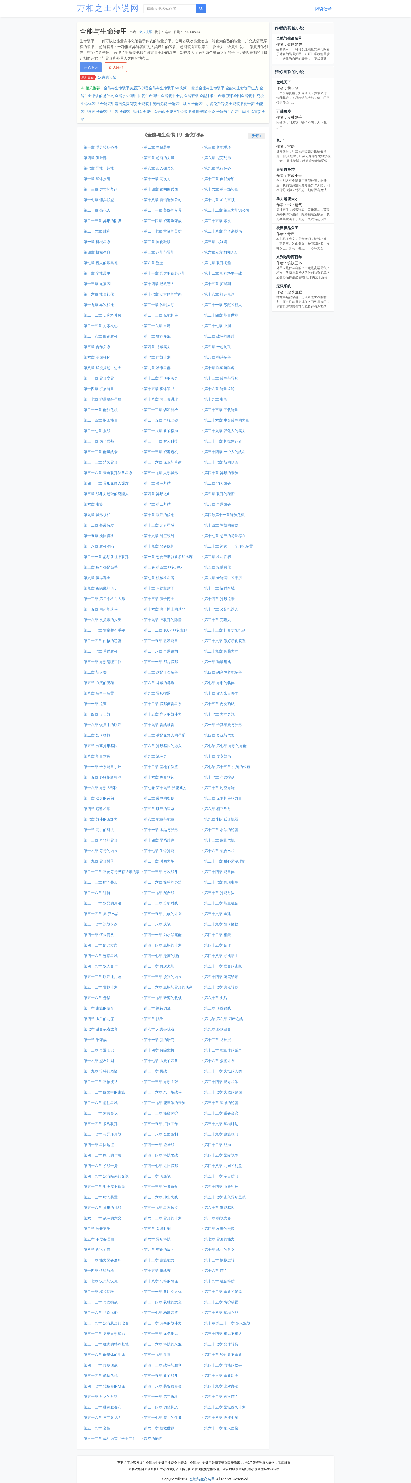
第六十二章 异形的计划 (163, 1218)
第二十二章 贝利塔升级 (102, 315)
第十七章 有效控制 (219, 777)
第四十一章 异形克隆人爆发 (106, 483)
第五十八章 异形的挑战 (102, 1208)
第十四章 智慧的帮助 (221, 525)
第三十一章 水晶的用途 (102, 903)
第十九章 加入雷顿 (219, 200)
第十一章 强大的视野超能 (164, 273)
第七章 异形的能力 (219, 1239)
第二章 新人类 (95, 672)
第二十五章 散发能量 (161, 641)
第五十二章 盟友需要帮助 (104, 1187)
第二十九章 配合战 (159, 893)
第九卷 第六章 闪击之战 (223, 1019)
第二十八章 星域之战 (221, 1313)
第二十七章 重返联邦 (101, 651)
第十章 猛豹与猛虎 (219, 368)
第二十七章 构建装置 (161, 1313)
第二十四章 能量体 (219, 872)
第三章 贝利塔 (215, 242)
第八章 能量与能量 (159, 819)
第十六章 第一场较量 (221, 189)
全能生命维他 (154, 111)
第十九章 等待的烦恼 (101, 1071)
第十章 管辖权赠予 (159, 588)
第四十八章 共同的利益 (223, 1166)
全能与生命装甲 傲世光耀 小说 (190, 111)
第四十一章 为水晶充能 (163, 935)
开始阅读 (91, 67)
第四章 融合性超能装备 (223, 672)
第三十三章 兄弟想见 (161, 1334)
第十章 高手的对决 (99, 830)
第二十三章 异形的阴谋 (102, 221)
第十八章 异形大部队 (101, 788)
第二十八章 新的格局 (161, 431)
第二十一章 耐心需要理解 (225, 861)
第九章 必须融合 (217, 1029)
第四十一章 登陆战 (159, 1145)
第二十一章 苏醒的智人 (223, 305)
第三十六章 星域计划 (221, 1124)
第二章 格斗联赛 (217, 557)
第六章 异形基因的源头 (163, 746)
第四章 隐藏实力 (157, 347)
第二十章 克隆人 (217, 620)
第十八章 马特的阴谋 (161, 1281)
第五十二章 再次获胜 (221, 1397)
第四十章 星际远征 (99, 1145)
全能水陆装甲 (126, 96)
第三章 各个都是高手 (101, 567)
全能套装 (191, 96)
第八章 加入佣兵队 (159, 168)
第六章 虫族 (93, 504)
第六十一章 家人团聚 (221, 1428)
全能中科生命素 (212, 96)
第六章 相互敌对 (217, 809)
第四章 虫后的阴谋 (99, 1019)
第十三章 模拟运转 (219, 1260)
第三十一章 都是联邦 (161, 662)
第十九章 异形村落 (99, 861)
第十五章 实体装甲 (159, 389)
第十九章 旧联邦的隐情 (163, 620)
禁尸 (280, 140)
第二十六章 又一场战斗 (163, 1092)
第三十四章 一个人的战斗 (225, 452)
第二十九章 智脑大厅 (221, 651)
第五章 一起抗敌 (217, 347)
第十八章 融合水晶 (219, 851)
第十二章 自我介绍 (219, 179)
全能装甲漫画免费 (152, 104)
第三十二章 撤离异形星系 (104, 1334)
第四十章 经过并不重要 (223, 1355)
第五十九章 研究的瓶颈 (163, 998)
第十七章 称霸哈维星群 (102, 399)
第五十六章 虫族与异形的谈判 (168, 987)
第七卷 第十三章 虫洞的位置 (227, 767)
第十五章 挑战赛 (157, 1271)
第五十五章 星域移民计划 (225, 1407)
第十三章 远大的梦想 (101, 189)
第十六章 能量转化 (99, 294)
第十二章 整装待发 (99, 525)
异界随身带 (285, 169)
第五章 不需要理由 (99, 1239)
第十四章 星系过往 (159, 840)
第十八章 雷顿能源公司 (163, 200)
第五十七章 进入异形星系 (225, 1197)
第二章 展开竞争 (97, 1229)
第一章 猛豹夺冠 (157, 336)
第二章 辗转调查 (157, 1008)
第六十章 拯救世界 (159, 1428)
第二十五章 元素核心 (101, 326)
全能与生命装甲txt (231, 111)
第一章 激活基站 (157, 483)
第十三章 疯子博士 (159, 599)
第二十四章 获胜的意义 (163, 1302)
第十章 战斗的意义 (219, 1250)
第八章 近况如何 (97, 1250)
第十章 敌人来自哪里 (221, 693)
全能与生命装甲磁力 (241, 88)
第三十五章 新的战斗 (161, 1376)
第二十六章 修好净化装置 (225, 641)
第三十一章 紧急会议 (101, 1113)
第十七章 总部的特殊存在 (225, 536)
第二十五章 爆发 (217, 221)
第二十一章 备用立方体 (163, 1292)
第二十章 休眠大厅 (159, 305)
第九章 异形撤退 (157, 693)
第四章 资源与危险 (219, 735)
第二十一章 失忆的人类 (223, 1071)
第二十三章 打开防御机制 (225, 630)
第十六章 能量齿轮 (219, 389)
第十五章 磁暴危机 (219, 840)
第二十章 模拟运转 (99, 1292)
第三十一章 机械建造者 (223, 441)
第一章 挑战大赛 (217, 1218)
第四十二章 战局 (217, 1145)
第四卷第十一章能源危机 (224, 515)
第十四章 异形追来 (219, 599)
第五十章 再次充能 (159, 966)
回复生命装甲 (149, 96)
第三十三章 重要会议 (221, 1113)
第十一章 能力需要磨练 (102, 1260)
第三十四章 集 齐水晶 (101, 914)
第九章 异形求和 (97, 515)
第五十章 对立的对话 (101, 1397)
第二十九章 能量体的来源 (164, 1103)
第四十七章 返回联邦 (161, 1166)
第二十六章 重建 (157, 326)
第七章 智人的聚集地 (101, 263)
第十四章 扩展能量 (99, 389)
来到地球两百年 (289, 257)
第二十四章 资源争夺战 (163, 221)
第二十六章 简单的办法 (163, 882)
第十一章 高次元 (157, 179)
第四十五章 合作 (217, 945)
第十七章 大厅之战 (219, 714)
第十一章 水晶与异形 (161, 830)
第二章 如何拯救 (97, 735)
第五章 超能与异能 (159, 252)
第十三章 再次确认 (219, 704)
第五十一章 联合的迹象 (223, 966)
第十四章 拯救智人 (159, 284)
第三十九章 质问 (157, 1355)
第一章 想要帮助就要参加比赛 (168, 557)
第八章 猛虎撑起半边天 (102, 368)
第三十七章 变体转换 (221, 1344)
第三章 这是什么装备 (161, 672)
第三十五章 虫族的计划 (163, 914)
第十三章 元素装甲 (99, 284)
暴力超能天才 (287, 199)
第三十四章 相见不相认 (223, 1334)
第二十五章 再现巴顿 (161, 420)
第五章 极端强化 (217, 567)
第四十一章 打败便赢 (101, 1365)
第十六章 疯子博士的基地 (164, 609)
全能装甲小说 (172, 96)
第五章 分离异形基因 (101, 746)
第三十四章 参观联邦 (101, 1124)
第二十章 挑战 (155, 1071)
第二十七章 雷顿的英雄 (163, 231)
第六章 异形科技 (157, 1239)
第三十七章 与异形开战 (102, 1134)
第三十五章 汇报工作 (161, 1124)
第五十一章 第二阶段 (161, 1397)
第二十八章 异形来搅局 (223, 231)
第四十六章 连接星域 (101, 956)
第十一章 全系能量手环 (102, 767)
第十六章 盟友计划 (99, 1061)
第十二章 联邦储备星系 (163, 704)
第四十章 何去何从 (99, 935)
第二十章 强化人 (97, 210)
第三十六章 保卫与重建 (163, 462)
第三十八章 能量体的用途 (104, 1355)
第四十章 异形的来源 (221, 473)
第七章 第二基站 (157, 504)
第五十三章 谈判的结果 (163, 977)
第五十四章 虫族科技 (221, 1187)
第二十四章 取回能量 (101, 420)
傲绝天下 (283, 82)
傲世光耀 (145, 32)
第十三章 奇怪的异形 (101, 840)
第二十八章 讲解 (97, 893)
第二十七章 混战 (97, 431)
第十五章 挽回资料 (99, 536)
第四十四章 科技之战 (161, 1155)
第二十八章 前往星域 (101, 1103)
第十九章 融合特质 (219, 1281)
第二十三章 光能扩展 (161, 315)
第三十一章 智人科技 (161, 441)
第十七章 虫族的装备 (161, 1061)
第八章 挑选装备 (217, 357)
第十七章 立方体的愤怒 (163, 294)
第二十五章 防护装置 (221, 1302)
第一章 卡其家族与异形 (223, 725)
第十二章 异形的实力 (161, 378)
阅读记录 (323, 9)
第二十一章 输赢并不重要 (104, 630)
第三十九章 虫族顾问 (221, 1134)
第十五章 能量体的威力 (223, 1050)
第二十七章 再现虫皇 (221, 882)
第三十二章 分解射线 (161, 903)
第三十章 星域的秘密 (221, 1103)
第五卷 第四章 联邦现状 (163, 567)
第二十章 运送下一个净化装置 (228, 546)
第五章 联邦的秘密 (219, 494)
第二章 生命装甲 (157, 147)
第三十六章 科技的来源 (163, 1344)
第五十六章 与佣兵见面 (102, 1418)
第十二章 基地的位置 (161, 767)
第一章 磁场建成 (217, 662)
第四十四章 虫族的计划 (163, 945)
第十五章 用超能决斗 (101, 609)
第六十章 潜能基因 (219, 1208)
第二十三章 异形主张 (161, 1082)
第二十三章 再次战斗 (161, 872)
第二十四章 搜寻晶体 (221, 1082)
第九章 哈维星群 (157, 368)
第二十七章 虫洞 (217, 326)
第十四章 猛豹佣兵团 (161, 189)
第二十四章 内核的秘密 (102, 641)
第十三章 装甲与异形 (221, 378)
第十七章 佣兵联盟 (99, 200)
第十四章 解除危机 (159, 1050)
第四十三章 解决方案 (101, 945)
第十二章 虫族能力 (159, 1260)
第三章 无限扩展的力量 (223, 798)
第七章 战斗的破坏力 (101, 819)
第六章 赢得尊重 (97, 578)
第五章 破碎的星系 (159, 809)
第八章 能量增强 (97, 756)
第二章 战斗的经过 (219, 336)
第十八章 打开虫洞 (219, 294)
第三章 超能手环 (217, 147)
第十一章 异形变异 (99, 378)
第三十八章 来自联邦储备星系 (108, 473)
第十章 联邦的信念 (159, 515)
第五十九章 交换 (97, 1428)
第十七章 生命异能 (159, 851)
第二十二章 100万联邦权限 (166, 630)
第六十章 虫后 (215, 998)
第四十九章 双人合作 (101, 966)
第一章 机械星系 (97, 242)
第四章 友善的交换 (219, 1229)
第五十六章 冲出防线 (161, 1197)
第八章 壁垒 (153, 263)
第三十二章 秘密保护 (161, 1113)
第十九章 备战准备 (159, 725)
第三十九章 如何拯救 (221, 924)
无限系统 (283, 286)
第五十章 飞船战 (157, 1176)
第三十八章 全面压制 (161, 1134)
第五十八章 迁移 (97, 998)
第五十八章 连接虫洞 (221, 1418)
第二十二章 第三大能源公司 (226, 210)
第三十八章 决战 (157, 924)
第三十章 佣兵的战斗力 (163, 1323)
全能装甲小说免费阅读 (209, 104)
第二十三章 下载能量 (221, 410)
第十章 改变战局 (217, 756)
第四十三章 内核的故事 (223, 1365)
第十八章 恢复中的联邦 (102, 725)
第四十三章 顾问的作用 (102, 1155)
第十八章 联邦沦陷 (99, 546)
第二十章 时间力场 (159, 861)
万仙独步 (283, 111)
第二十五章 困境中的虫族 (104, 1092)
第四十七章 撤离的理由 (163, 956)
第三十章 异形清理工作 (102, 662)
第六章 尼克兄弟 (217, 158)
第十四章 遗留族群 (99, 1271)
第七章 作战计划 (157, 357)
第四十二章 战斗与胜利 (163, 1365)
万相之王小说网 (108, 8)
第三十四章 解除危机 (101, 1376)
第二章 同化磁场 (157, 242)
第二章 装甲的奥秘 (159, 798)
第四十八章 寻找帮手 (221, 956)
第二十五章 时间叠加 (101, 882)
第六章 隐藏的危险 (159, 683)
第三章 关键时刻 (157, 1229)
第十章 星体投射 (97, 179)
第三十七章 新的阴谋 (221, 462)
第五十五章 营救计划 (101, 987)
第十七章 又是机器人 (221, 609)
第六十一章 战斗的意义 (102, 1218)
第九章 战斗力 (155, 756)
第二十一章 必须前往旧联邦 (106, 557)
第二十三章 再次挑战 (101, 1302)
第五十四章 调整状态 (161, 1407)
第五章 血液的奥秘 (99, 683)
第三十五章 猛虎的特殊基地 (106, 1344)
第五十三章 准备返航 (161, 1187)
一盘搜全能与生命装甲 (206, 88)
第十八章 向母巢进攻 (161, 399)
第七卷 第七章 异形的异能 (225, 746)
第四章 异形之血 (157, 494)
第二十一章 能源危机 (101, 410)
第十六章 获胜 (215, 1271)
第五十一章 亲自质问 (221, 1176)
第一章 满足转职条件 (101, 147)
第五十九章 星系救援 (161, 1208)
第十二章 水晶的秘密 (221, 830)
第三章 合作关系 (97, 347)
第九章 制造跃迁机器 (221, 819)
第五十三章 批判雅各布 (102, 1407)
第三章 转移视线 (217, 1008)
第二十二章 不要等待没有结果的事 (112, 872)
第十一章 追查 (95, 704)
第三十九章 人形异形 (161, 473)
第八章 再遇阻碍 (217, 504)
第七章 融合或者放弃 (101, 1029)
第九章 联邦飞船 (217, 263)
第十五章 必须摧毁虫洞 (102, 777)
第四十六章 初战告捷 (101, 1166)
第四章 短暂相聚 (97, 809)
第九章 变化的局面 (159, 1250)
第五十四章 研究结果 (221, 977)
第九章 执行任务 (217, 168)
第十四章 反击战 (97, 714)
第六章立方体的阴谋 (220, 252)
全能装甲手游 (107, 111)
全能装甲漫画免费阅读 (118, 104)
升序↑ (256, 136)
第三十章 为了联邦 (99, 441)
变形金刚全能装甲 (241, 96)
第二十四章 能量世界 (221, 315)
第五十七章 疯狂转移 (221, 987)
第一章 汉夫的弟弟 (99, 798)
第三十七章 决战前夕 (101, 924)
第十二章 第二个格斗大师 (104, 599)
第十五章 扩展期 (217, 284)
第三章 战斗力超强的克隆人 (106, 494)
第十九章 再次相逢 (99, 305)
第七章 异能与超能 (99, 168)
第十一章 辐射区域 (219, 588)
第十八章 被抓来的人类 (102, 620)
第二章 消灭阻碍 (217, 483)
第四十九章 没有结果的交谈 (106, 1176)
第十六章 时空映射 (159, 536)
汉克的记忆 (107, 77)
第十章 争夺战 (95, 1040)
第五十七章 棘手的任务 (163, 1418)
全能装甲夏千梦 (242, 104)
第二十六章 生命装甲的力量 (226, 420)
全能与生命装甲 (289, 38)
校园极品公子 (287, 228)
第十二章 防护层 (217, 1040)
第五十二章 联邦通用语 (102, 977)
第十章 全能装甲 (97, 273)
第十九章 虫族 (215, 399)
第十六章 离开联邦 (159, 777)
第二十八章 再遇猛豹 (161, 651)
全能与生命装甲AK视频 (168, 88)
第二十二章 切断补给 (161, 410)
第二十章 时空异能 (219, 788)
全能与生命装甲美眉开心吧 (126, 88)
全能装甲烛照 (179, 104)
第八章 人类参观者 (159, 1029)
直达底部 (116, 67)
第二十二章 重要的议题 (223, 1292)
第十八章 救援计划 (219, 1061)
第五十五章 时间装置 (101, 1197)
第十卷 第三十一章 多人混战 (227, 1323)
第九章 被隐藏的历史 (101, 588)
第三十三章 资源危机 (161, 452)
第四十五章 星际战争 (221, 1155)
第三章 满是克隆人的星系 (164, 735)
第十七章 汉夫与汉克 (101, 1281)
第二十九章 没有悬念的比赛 (106, 1323)
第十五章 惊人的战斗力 (163, 714)
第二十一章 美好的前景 (163, 210)
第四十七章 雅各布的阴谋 (104, 1386)
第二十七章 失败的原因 (223, 1092)
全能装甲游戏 (131, 111)
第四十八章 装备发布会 (163, 1386)
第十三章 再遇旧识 (99, 1050)
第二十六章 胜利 (97, 231)
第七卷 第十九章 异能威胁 (165, 788)
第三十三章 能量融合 (221, 903)
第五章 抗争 (153, 1019)
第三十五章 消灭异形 (101, 462)
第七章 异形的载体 (219, 683)
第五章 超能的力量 (159, 158)
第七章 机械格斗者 (159, 578)
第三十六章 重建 (217, 914)
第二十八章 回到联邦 (101, 336)
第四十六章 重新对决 (221, 1376)
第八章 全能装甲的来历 (223, 578)
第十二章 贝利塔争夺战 (223, 273)
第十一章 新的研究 (159, 1040)
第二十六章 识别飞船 (101, 1313)
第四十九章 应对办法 (221, 1386)
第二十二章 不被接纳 (101, 1082)
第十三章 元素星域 (159, 525)
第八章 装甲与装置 (99, 693)
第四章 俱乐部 (95, 158)
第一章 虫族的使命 (99, 1008)
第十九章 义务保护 (159, 546)
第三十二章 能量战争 (101, 452)
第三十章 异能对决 (219, 893)
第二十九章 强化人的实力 (225, 431)
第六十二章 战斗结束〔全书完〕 (110, 1439)
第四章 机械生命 (97, 252)
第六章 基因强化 (97, 357)
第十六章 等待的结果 (101, 851)
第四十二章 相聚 (217, 935)
